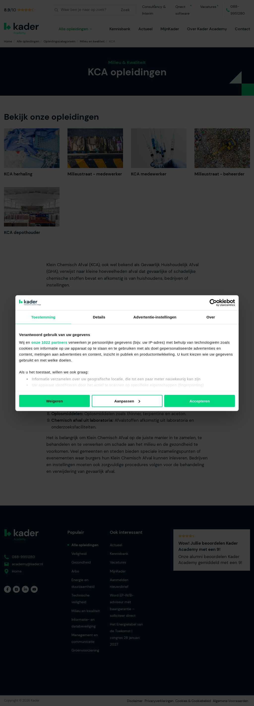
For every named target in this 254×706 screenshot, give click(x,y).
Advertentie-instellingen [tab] (154, 317)
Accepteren (200, 401)
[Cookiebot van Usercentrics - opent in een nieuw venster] (213, 302)
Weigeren (54, 401)
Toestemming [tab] (43, 317)
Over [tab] (210, 317)
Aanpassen (127, 401)
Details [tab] (99, 317)
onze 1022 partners (49, 342)
